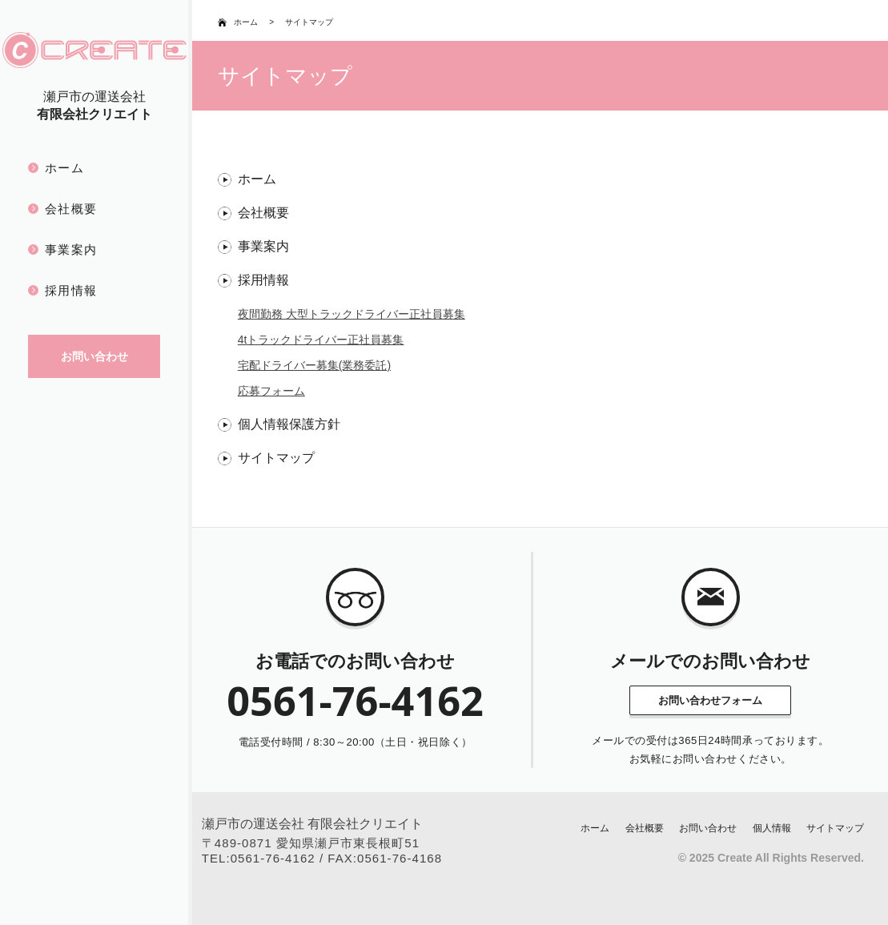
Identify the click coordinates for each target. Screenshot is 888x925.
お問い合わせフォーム (710, 700)
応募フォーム (271, 390)
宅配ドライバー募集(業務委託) (314, 365)
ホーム (64, 168)
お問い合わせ (708, 828)
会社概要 (71, 208)
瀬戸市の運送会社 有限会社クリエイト (312, 823)
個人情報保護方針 (289, 424)
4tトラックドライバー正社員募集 (321, 339)
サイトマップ (276, 458)
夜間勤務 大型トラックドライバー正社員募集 (351, 314)
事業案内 (71, 249)
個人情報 (772, 828)
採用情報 (71, 290)
